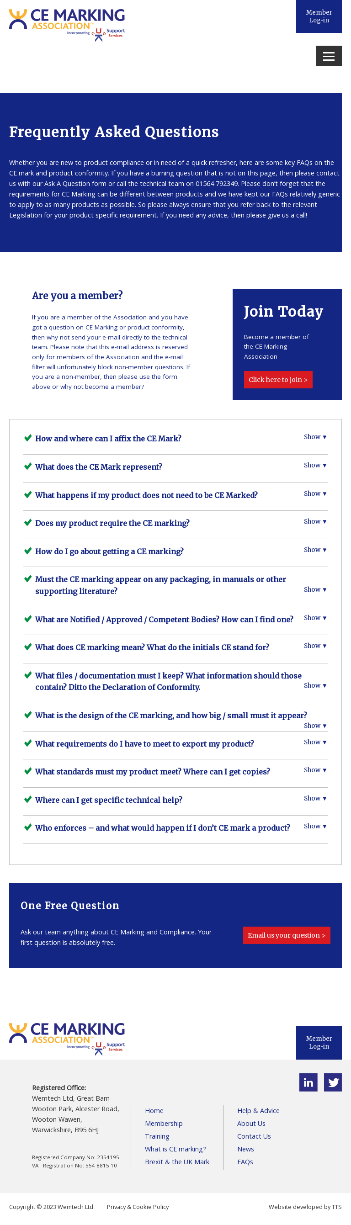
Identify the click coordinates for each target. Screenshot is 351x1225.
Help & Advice (258, 1110)
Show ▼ (316, 437)
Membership (164, 1123)
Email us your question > (287, 935)
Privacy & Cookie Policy (138, 1207)
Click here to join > (278, 380)
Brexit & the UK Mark (177, 1161)
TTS (337, 1207)
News (245, 1149)
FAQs (245, 1161)
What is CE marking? (175, 1149)
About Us (251, 1123)
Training (157, 1136)
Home (154, 1110)
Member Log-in (319, 16)
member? (130, 386)
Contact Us (254, 1136)
